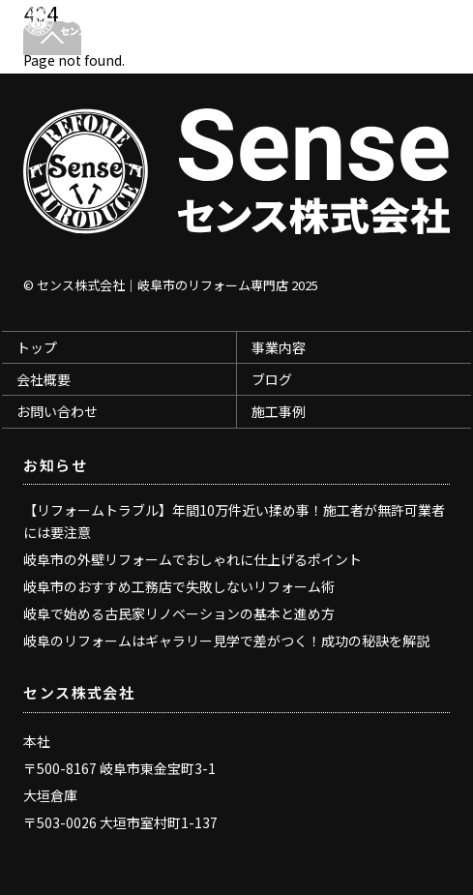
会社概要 (43, 379)
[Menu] (430, 26)
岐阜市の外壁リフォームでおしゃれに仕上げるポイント (192, 559)
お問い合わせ (57, 411)
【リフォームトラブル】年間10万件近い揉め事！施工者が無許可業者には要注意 (234, 520)
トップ (36, 347)
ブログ (271, 379)
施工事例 (278, 411)
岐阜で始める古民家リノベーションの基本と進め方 (179, 613)
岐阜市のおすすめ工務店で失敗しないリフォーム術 (179, 586)
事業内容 (278, 347)
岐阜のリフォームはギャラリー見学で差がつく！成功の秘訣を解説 (226, 640)
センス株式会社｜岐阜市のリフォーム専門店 (162, 285)
